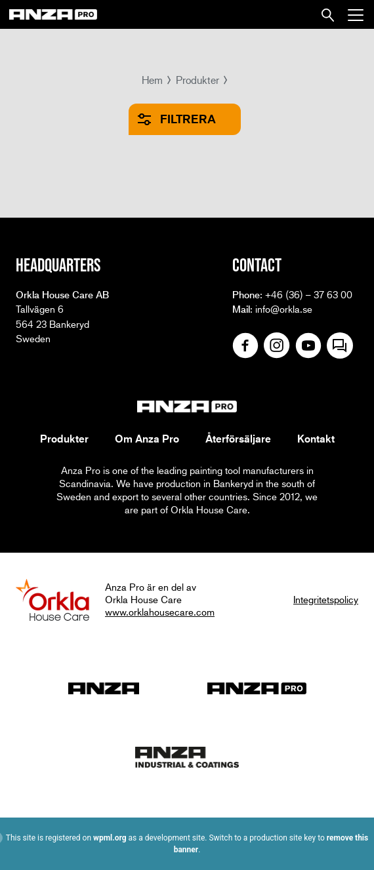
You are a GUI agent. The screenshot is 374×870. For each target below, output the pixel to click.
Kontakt (316, 438)
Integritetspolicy (325, 599)
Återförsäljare (238, 438)
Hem (152, 79)
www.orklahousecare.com (160, 612)
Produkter (197, 79)
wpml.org (110, 837)
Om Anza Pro (147, 438)
